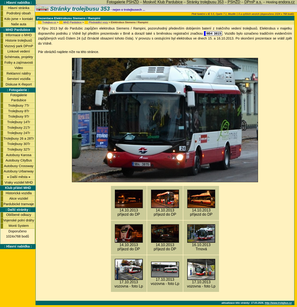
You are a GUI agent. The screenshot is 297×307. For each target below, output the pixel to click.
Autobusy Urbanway (19, 171)
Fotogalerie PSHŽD (123, 2)
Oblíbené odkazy (18, 215)
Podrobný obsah (18, 13)
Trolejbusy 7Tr (18, 105)
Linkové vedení (18, 51)
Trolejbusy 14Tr (18, 122)
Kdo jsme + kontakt (18, 19)
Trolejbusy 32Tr (18, 149)
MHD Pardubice (72, 22)
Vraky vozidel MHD (19, 182)
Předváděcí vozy (98, 22)
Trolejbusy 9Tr (18, 116)
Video (18, 68)
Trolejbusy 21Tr (18, 127)
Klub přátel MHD (18, 188)
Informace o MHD (19, 35)
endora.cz (286, 2)
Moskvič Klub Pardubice (163, 2)
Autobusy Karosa (19, 155)
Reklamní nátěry (18, 73)
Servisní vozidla (18, 79)
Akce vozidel (18, 198)
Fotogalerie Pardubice (18, 97)
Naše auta (18, 24)
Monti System (19, 226)
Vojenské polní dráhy (18, 220)
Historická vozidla (19, 193)
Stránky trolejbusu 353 (73, 9)
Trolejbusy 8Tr (18, 111)
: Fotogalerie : (18, 90)
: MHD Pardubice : (18, 30)
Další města (18, 177)
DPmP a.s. (253, 2)
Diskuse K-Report (19, 84)
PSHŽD (234, 2)
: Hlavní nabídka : (18, 2)
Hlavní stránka (18, 8)
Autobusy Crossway (18, 166)
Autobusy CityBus (19, 160)
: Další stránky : (18, 209)
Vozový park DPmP (18, 46)
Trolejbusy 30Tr (18, 144)
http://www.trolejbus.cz (278, 302)
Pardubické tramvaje (18, 204)
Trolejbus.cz (49, 22)
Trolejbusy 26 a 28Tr (18, 138)
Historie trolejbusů (18, 40)
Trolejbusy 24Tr (18, 133)
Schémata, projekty (18, 57)
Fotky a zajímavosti (18, 62)
